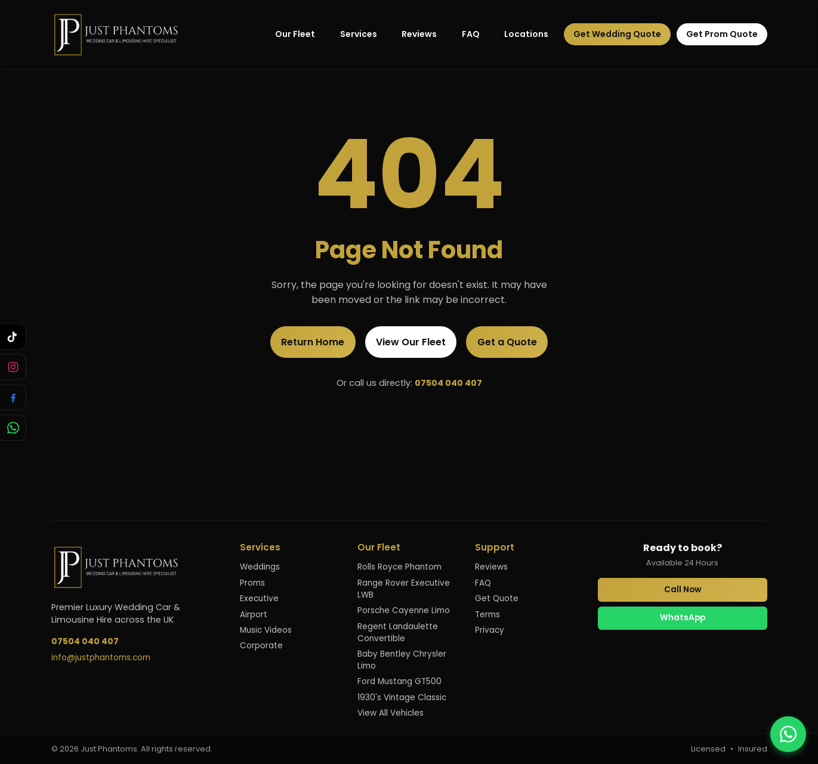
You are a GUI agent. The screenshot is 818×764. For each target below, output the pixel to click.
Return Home (312, 342)
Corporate (261, 645)
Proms (252, 583)
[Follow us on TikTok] (13, 336)
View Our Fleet (411, 342)
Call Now (682, 589)
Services (358, 34)
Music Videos (266, 630)
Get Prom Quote (722, 34)
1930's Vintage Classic (401, 697)
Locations (526, 34)
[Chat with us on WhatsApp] (13, 428)
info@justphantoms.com (100, 657)
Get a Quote (507, 342)
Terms (487, 614)
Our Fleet (295, 34)
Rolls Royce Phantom (399, 567)
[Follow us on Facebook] (13, 397)
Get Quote (496, 598)
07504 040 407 (448, 383)
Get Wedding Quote (617, 34)
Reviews (419, 34)
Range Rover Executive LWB (403, 589)
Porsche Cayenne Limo (403, 610)
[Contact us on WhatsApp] (788, 734)
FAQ (471, 34)
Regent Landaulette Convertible (397, 632)
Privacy (489, 630)
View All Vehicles (390, 713)
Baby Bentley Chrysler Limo (401, 660)
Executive (259, 598)
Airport (253, 614)
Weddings (260, 567)
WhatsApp (682, 617)
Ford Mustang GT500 (399, 681)
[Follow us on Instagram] (13, 367)
